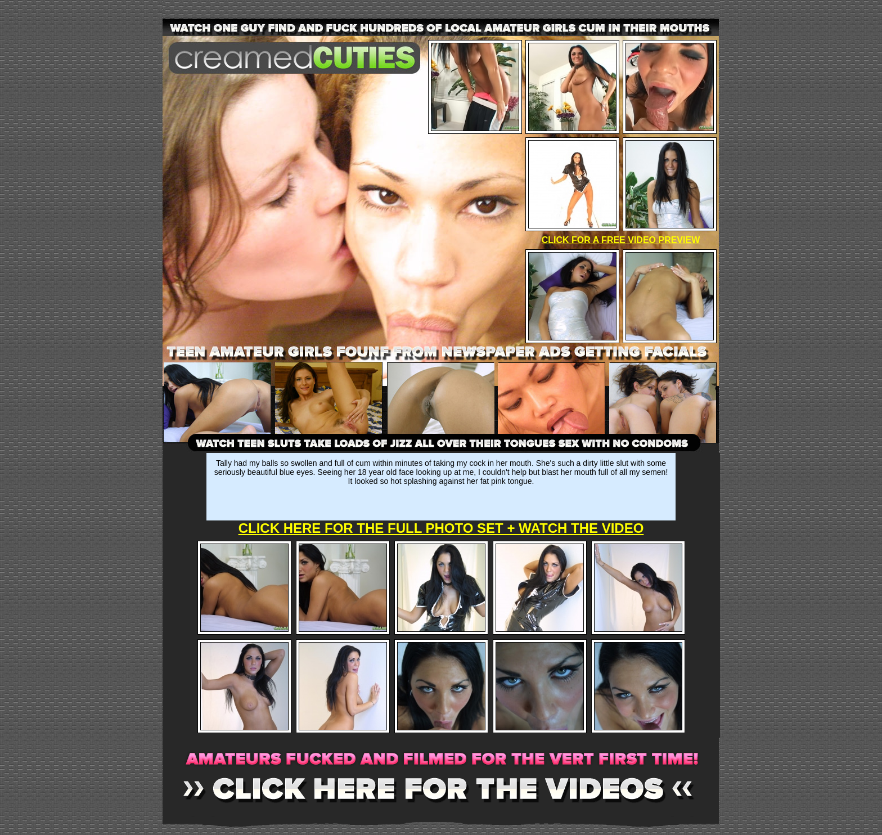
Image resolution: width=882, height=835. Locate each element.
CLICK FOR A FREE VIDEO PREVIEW (621, 240)
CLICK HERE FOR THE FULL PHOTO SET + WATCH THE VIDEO (441, 528)
